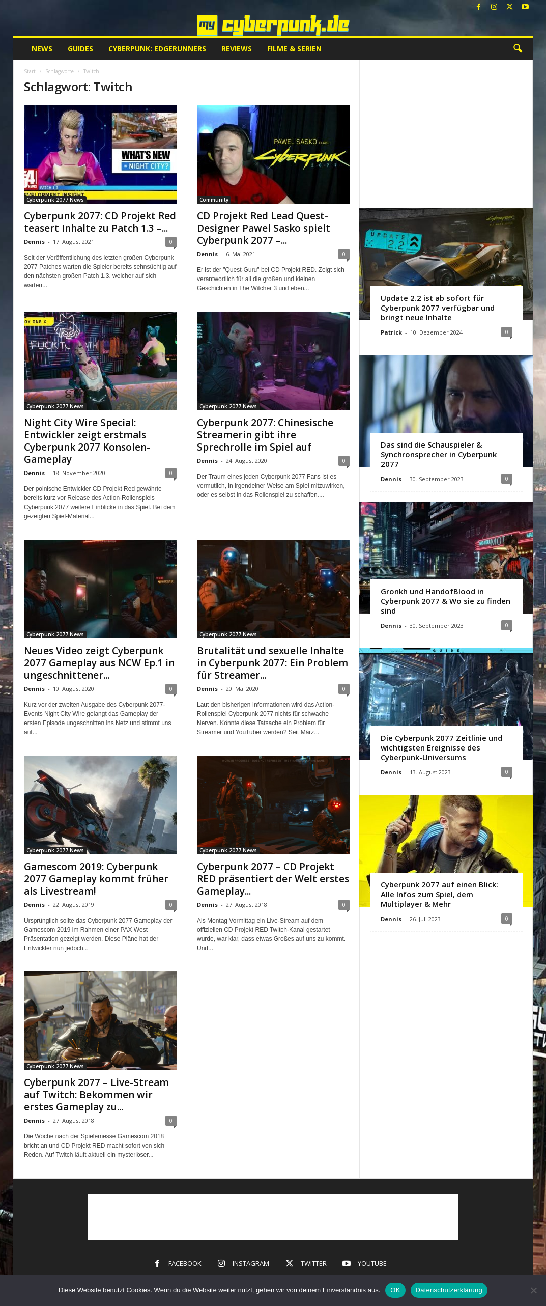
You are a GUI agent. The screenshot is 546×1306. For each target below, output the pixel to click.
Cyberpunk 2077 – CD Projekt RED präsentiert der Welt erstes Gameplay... (273, 879)
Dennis (34, 241)
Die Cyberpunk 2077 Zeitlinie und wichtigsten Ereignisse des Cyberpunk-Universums (441, 747)
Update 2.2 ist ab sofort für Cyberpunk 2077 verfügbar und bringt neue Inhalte (438, 307)
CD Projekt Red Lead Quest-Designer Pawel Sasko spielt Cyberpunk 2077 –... (263, 228)
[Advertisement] (446, 134)
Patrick (391, 332)
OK (395, 1290)
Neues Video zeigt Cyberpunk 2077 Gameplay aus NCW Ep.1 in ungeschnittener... (99, 663)
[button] (517, 49)
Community (213, 199)
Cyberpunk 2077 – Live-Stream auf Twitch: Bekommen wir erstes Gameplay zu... (96, 1095)
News (42, 48)
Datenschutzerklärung (449, 1290)
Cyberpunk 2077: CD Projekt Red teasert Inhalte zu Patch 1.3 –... (100, 222)
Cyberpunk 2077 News (55, 199)
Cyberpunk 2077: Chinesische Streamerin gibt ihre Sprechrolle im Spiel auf (265, 435)
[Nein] (533, 1290)
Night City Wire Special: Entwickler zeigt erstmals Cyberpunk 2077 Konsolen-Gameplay (87, 441)
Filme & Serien (294, 48)
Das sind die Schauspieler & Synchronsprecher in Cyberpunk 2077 (439, 454)
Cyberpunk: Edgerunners (157, 48)
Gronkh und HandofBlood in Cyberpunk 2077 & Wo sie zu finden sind (445, 601)
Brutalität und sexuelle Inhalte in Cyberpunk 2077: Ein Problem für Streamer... (272, 663)
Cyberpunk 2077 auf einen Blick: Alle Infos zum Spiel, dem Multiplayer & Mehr (439, 894)
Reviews (236, 48)
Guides (80, 48)
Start (30, 71)
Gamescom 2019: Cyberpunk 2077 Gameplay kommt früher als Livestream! (96, 879)
